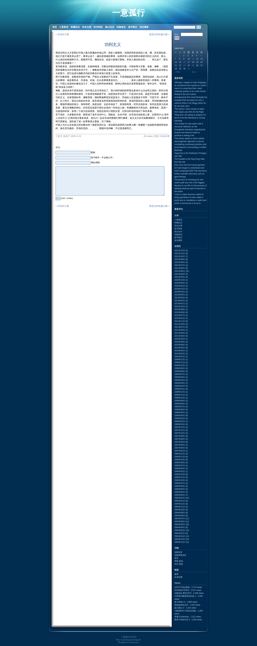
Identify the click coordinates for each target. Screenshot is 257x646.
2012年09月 (179, 309)
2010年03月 (179, 353)
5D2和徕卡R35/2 (181, 590)
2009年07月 (179, 374)
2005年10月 (179, 480)
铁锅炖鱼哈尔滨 (181, 605)
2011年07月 (179, 327)
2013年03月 (179, 297)
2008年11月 (179, 395)
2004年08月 (179, 515)
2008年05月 (179, 412)
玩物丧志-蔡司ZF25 (182, 593)
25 (193, 65)
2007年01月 (179, 451)
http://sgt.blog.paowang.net (128, 639)
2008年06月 (179, 409)
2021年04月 (179, 274)
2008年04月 (179, 415)
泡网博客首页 (180, 555)
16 (184, 62)
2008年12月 (179, 392)
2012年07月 (179, 315)
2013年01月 (179, 303)
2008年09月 (179, 401)
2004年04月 (179, 527)
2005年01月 (179, 501)
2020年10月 (179, 280)
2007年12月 (179, 427)
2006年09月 (179, 462)
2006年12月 (179, 454)
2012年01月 (179, 318)
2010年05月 (179, 348)
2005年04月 (179, 492)
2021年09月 (179, 259)
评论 (178, 564)
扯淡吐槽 (178, 577)
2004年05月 (179, 524)
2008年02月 (179, 421)
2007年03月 (179, 448)
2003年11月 (179, 542)
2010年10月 (179, 339)
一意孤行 (128, 12)
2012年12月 (179, 306)
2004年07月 (179, 518)
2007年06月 (179, 439)
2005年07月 (179, 483)
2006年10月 (179, 459)
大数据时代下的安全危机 (185, 611)
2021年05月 (179, 271)
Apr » (194, 72)
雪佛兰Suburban (181, 617)
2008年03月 (179, 418)
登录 (176, 558)
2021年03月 (179, 277)
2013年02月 (179, 300)
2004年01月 (179, 536)
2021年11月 (179, 253)
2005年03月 (179, 495)
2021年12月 (179, 250)
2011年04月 (179, 333)
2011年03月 (179, 336)
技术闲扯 (98, 27)
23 (184, 65)
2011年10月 (179, 324)
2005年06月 (179, 486)
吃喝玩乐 (75, 27)
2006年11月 (179, 457)
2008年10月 (179, 398)
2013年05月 (179, 295)
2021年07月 (179, 265)
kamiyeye (134, 642)
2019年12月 (179, 289)
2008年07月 (179, 406)
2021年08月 (179, 262)
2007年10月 (179, 433)
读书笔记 (132, 27)
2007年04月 (179, 445)
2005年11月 (179, 477)
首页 (54, 27)
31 (189, 69)
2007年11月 (179, 430)
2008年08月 (179, 404)
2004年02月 (179, 533)
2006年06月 (179, 468)
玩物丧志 (121, 27)
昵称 (93, 152)
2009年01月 (179, 389)
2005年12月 (179, 474)
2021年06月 (179, 268)
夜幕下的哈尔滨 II (182, 620)
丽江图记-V (179, 608)
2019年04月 (179, 292)
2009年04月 (179, 380)
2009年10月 (179, 365)
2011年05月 (179, 330)
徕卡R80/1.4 (179, 602)
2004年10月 (179, 510)
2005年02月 (179, 498)
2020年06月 (179, 283)
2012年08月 (179, 312)
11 (193, 59)
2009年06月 (179, 377)
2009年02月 (179, 386)
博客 (178, 561)
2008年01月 (179, 424)
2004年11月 (179, 507)
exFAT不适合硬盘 (182, 587)
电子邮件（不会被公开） (102, 157)
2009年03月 (179, 383)
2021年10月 (179, 256)
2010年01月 (179, 356)
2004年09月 (179, 512)
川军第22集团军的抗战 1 (185, 596)
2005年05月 (179, 489)
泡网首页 (178, 552)
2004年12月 (179, 504)
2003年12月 (179, 539)
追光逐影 (144, 27)
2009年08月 (179, 371)
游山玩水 (109, 27)
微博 (176, 574)
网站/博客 (95, 163)
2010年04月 (179, 351)
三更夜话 (63, 27)
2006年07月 (179, 465)
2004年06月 (179, 521)
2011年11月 (179, 321)
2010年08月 (179, 345)
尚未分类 (86, 27)
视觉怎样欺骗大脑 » (159, 34)
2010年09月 (179, 342)
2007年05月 (179, 442)
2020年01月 (179, 286)
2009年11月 (179, 362)
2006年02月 (179, 471)
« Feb (177, 72)
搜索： (177, 34)
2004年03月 (179, 530)
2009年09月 (179, 368)
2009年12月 (179, 359)
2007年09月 (179, 436)
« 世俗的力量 (62, 34)
